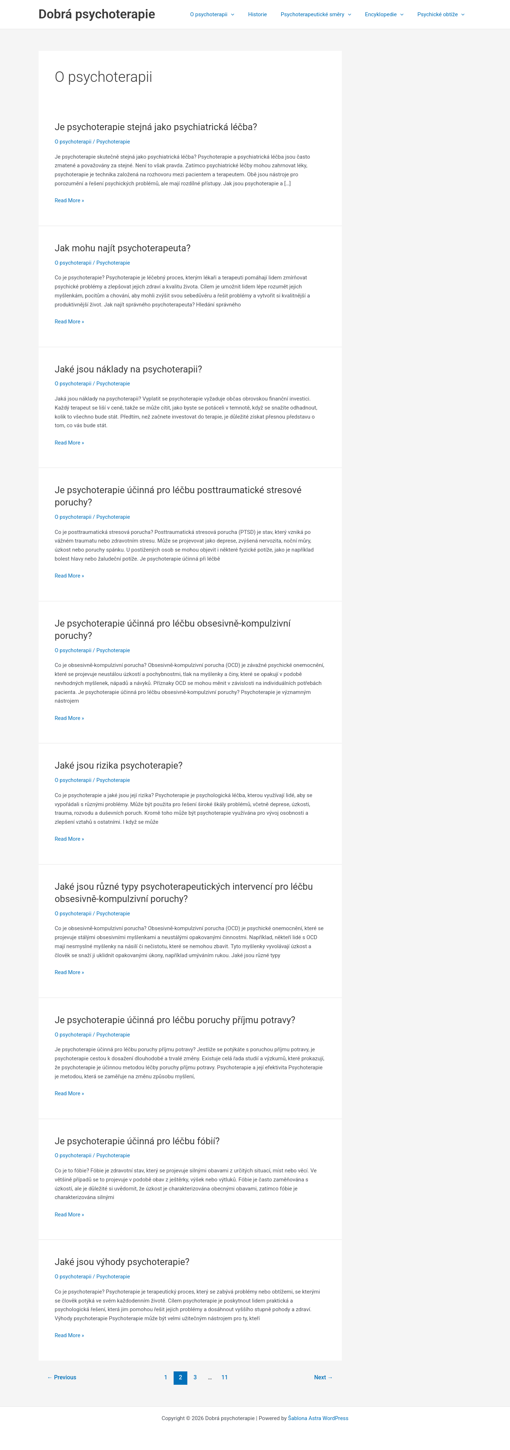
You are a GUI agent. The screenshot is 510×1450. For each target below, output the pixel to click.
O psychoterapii (226, 14)
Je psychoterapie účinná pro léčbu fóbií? (138, 1141)
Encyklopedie (389, 14)
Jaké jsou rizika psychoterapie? (120, 765)
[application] (244, 14)
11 (225, 1377)
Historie (268, 14)
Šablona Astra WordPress (318, 1418)
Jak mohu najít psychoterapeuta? (124, 248)
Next (323, 1377)
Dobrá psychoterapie (97, 14)
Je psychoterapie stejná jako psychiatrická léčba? (157, 126)
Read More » (70, 200)
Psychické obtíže (442, 14)
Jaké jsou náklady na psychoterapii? (130, 369)
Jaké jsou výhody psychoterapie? (123, 1261)
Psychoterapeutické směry (323, 14)
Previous (62, 1377)
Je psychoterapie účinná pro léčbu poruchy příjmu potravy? (177, 1019)
